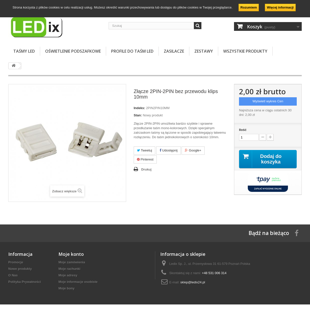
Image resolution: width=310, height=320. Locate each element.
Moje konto (71, 254)
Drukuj (146, 169)
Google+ (193, 150)
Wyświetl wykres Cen (268, 101)
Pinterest (145, 159)
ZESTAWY (203, 51)
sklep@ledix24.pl (192, 282)
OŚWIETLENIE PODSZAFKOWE (73, 51)
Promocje (15, 262)
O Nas (13, 275)
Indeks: (139, 108)
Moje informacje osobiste (78, 282)
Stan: (138, 115)
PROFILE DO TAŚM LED (132, 51)
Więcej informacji (280, 7)
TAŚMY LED (24, 51)
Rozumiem (249, 7)
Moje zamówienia (71, 262)
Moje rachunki (69, 269)
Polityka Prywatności (24, 282)
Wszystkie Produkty (245, 51)
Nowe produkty (20, 269)
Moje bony (66, 288)
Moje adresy (67, 275)
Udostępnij (169, 150)
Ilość (243, 130)
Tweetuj (144, 150)
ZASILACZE (174, 51)
